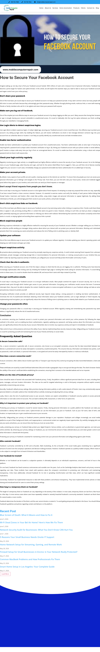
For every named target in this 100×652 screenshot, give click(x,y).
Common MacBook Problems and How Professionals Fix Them (30, 559)
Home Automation (65, 8)
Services (55, 8)
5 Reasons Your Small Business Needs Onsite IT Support (27, 537)
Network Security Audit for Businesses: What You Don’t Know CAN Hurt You (36, 529)
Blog (97, 8)
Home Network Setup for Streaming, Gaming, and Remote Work (31, 544)
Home (41, 8)
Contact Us (90, 8)
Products (76, 8)
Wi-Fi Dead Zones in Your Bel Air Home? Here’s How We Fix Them (31, 522)
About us (48, 8)
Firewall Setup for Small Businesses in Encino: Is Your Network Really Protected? (38, 551)
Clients (83, 8)
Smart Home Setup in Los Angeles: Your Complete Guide (27, 566)
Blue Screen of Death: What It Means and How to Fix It (26, 515)
